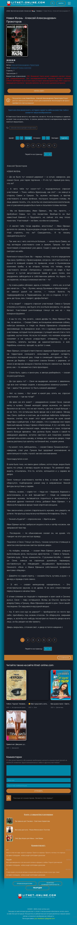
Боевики (39, 11)
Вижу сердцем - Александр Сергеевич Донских (25, 855)
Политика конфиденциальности (50, 883)
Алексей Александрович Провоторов (25, 65)
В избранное (64, 657)
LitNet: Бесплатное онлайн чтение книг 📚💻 (20, 11)
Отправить (38, 791)
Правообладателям (24, 883)
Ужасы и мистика (24, 68)
